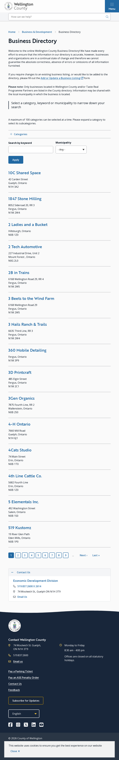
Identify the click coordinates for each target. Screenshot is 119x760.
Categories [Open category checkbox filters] (20, 134)
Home (11, 32)
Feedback (14, 690)
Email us (18, 661)
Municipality (63, 142)
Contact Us (15, 683)
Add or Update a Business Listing (60, 78)
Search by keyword (20, 143)
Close (14, 751)
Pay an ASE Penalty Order (23, 677)
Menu (112, 9)
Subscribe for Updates (25, 700)
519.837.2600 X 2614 (29, 586)
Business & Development (37, 32)
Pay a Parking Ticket (20, 671)
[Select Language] (23, 713)
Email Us (22, 597)
